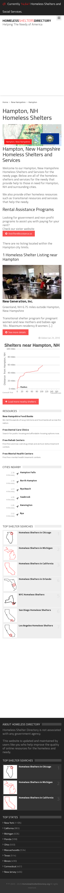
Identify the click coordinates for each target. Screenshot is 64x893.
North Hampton (28, 480)
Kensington (26, 505)
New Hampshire (18, 102)
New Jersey (10, 872)
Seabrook (25, 496)
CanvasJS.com (56, 393)
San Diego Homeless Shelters (35, 610)
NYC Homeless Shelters (31, 594)
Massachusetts (12, 850)
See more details (15, 332)
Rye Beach (25, 488)
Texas (7, 855)
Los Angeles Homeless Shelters (36, 625)
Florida (7, 839)
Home (5, 102)
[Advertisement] (32, 63)
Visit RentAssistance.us (18, 233)
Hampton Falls (28, 472)
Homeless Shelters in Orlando (35, 579)
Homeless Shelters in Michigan (36, 547)
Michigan (8, 833)
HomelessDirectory (27, 20)
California (9, 828)
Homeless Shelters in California (36, 563)
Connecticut (10, 866)
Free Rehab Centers (13, 440)
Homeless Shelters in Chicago (35, 532)
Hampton (33, 102)
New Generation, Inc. (18, 301)
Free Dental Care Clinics (16, 429)
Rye (22, 513)
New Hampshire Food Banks (18, 416)
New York (9, 823)
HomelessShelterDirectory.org (36, 884)
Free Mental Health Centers (18, 453)
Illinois (7, 861)
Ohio (6, 844)
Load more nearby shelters (20, 401)
